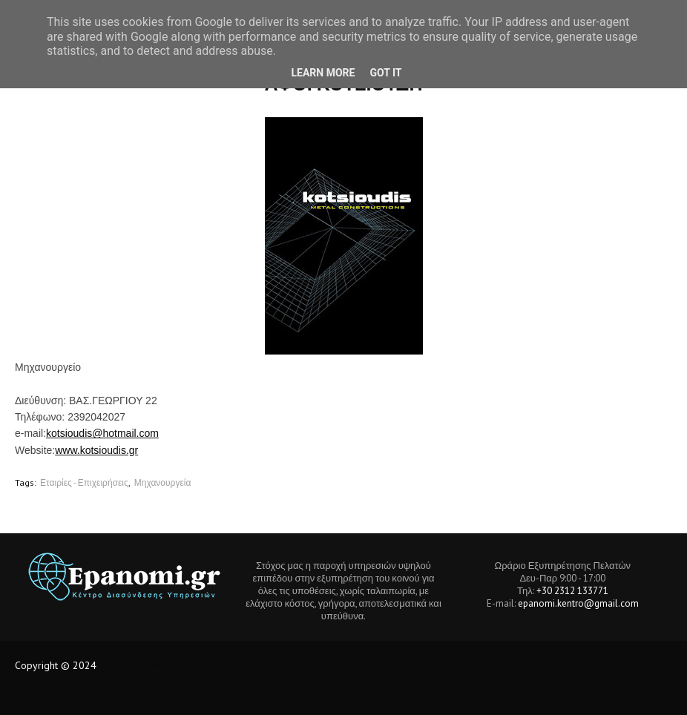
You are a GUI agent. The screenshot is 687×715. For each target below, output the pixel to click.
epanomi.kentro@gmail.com (578, 603)
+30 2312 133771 (572, 590)
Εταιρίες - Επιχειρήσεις (84, 482)
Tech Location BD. (138, 665)
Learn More (323, 73)
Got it (385, 73)
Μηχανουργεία (162, 482)
